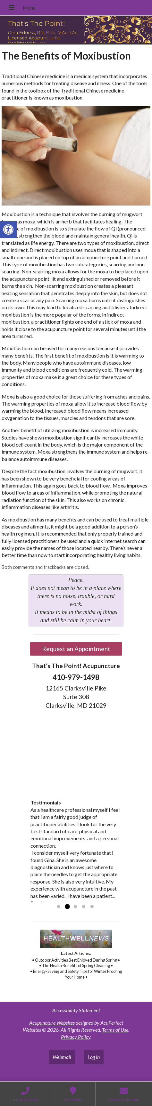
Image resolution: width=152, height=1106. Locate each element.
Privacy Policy (75, 1037)
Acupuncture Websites (52, 1023)
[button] (8, 229)
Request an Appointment (76, 648)
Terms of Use (115, 1030)
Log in (94, 1057)
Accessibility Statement (76, 1010)
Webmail (62, 1057)
